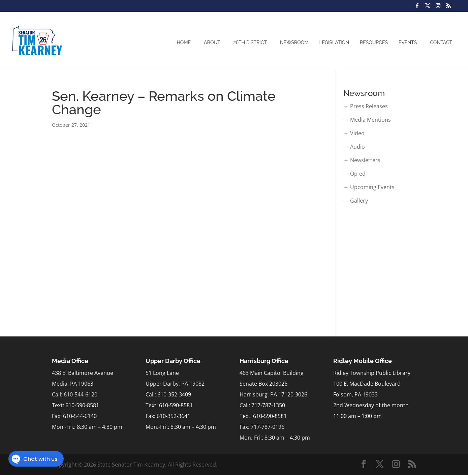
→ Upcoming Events (369, 187)
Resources (374, 42)
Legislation (334, 42)
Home (184, 42)
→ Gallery (355, 200)
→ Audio (354, 146)
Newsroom (294, 42)
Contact (441, 42)
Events (408, 42)
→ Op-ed (354, 173)
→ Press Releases (365, 106)
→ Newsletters (361, 160)
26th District (250, 42)
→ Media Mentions (367, 119)
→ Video (354, 133)
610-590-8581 (82, 405)
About (212, 42)
